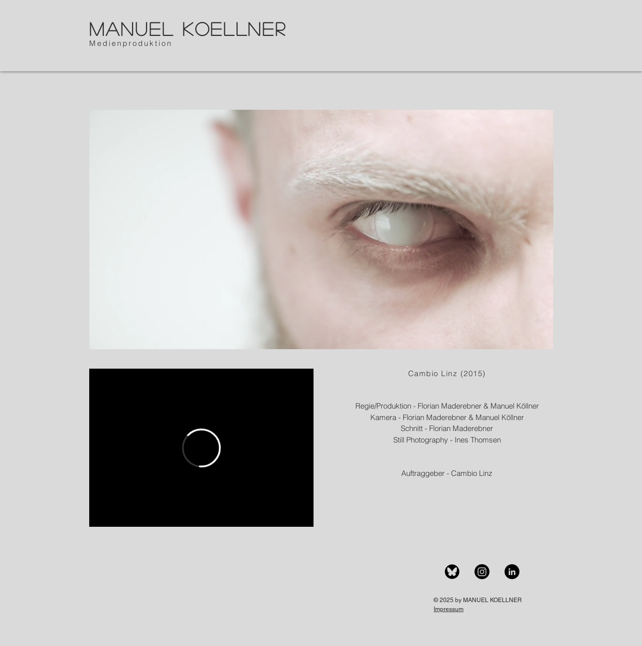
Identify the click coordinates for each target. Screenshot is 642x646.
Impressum (449, 609)
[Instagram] (482, 571)
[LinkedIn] (511, 571)
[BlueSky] (452, 571)
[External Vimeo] (201, 448)
